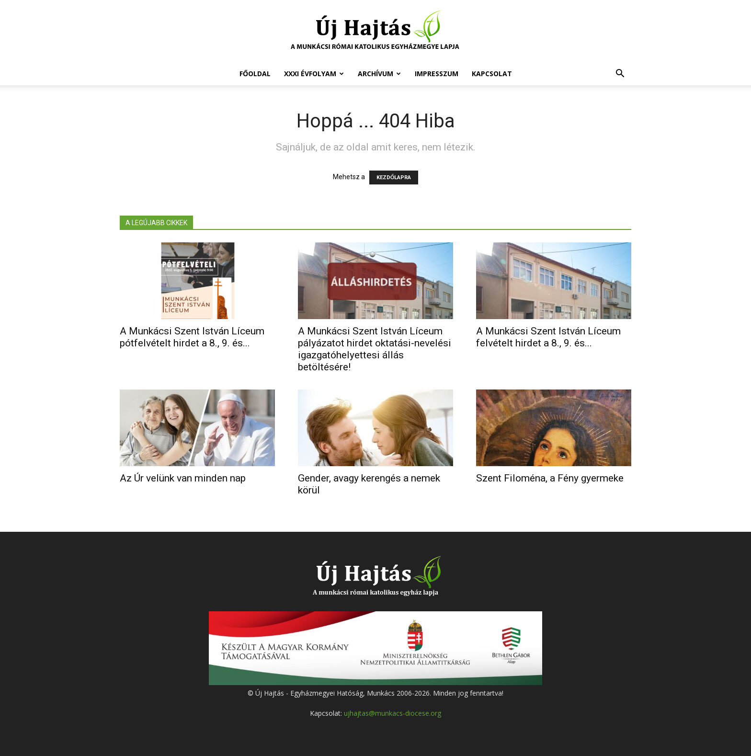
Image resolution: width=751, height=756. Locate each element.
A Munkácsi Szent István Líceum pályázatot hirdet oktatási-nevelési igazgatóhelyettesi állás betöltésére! (374, 349)
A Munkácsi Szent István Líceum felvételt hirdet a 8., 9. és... (548, 337)
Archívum (379, 73)
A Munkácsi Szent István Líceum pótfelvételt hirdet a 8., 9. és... (192, 337)
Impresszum (436, 73)
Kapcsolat (492, 73)
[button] (619, 74)
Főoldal (255, 73)
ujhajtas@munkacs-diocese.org (392, 713)
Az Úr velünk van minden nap (183, 478)
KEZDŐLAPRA (393, 177)
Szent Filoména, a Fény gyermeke (550, 478)
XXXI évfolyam (314, 73)
